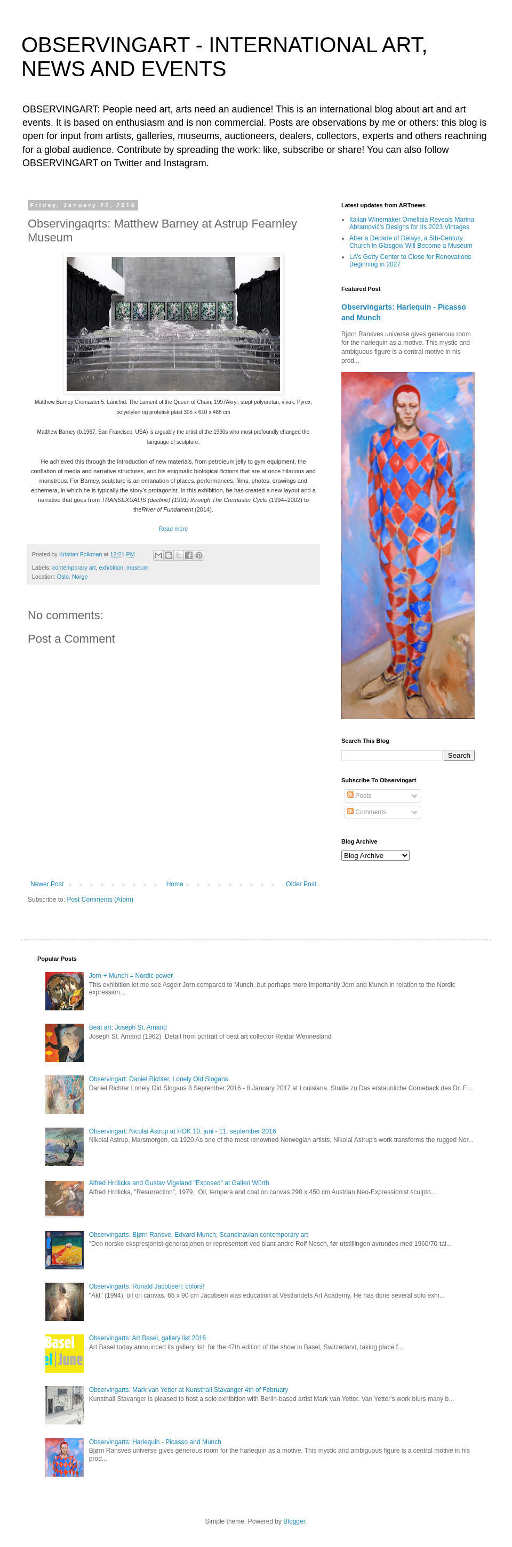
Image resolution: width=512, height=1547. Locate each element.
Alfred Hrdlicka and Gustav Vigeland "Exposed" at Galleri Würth (179, 1183)
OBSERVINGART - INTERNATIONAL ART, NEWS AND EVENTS (224, 56)
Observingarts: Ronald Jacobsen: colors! (146, 1286)
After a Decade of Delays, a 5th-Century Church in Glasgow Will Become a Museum (411, 241)
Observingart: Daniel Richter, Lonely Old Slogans (158, 1079)
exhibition (111, 567)
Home (174, 884)
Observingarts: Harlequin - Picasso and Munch (155, 1442)
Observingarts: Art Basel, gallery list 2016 (147, 1338)
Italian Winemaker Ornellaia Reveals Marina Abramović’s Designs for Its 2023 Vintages (411, 223)
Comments (366, 812)
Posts (359, 795)
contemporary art (74, 567)
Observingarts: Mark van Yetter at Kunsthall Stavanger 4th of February (189, 1390)
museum (137, 567)
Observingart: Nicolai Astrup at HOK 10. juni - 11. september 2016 (182, 1131)
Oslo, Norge (72, 576)
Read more (173, 528)
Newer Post (46, 884)
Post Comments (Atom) (100, 899)
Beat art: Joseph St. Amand (128, 1027)
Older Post (301, 884)
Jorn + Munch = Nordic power (131, 975)
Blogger (294, 1521)
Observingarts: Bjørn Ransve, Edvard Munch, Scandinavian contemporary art (198, 1234)
